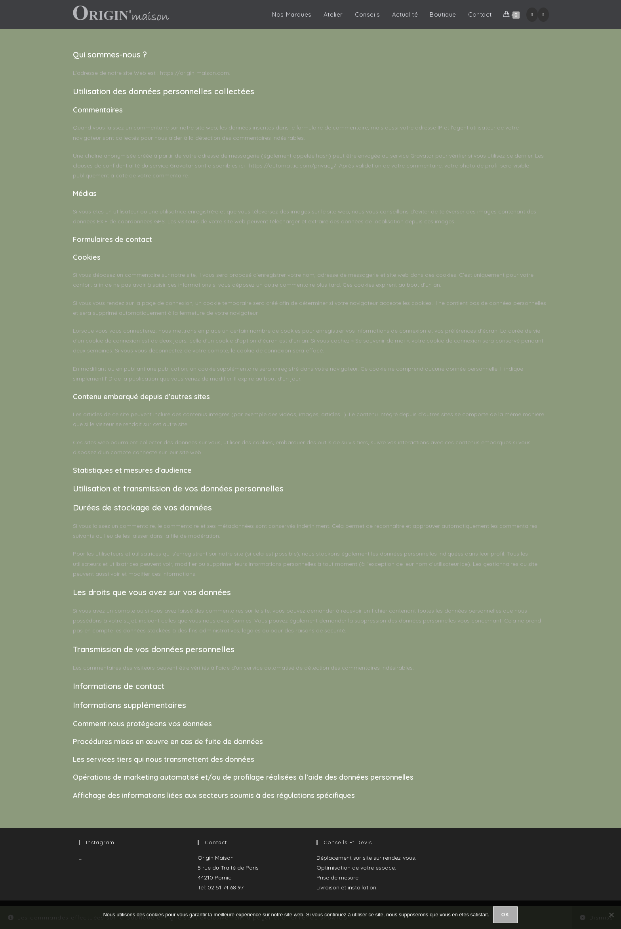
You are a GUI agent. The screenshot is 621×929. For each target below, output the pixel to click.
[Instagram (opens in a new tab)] (543, 15)
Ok (505, 915)
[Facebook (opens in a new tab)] (531, 15)
